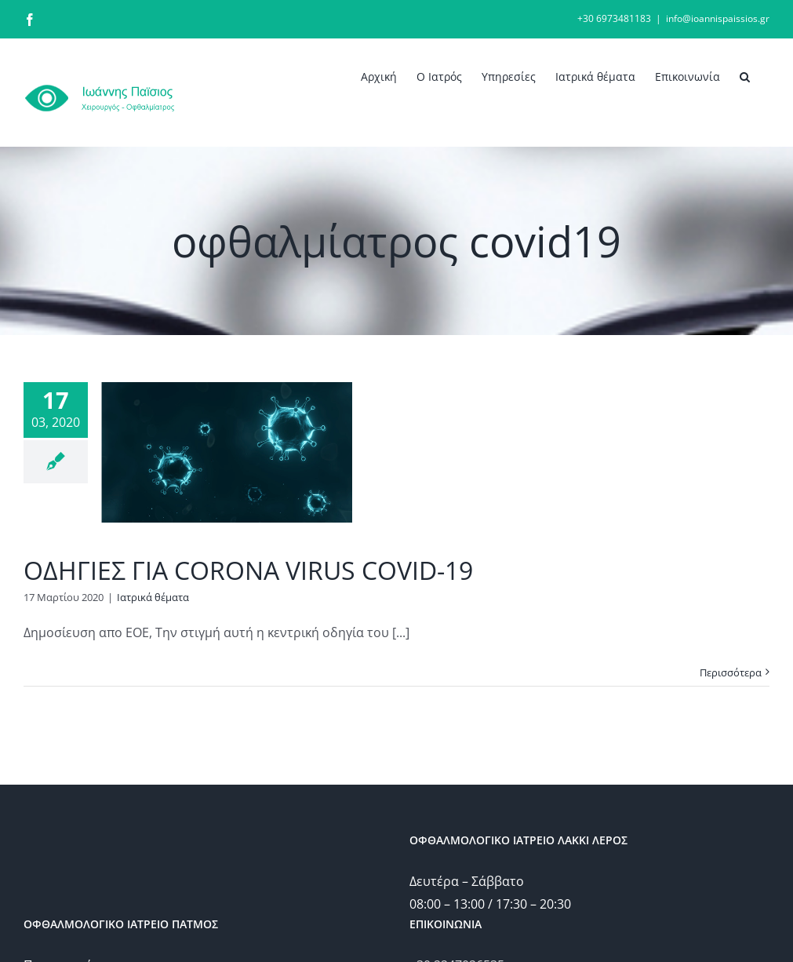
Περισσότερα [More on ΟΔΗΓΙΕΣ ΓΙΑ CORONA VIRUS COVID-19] (731, 672)
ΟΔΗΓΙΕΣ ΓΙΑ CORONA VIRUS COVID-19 (248, 570)
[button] (745, 75)
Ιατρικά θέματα (153, 597)
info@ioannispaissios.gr (717, 18)
